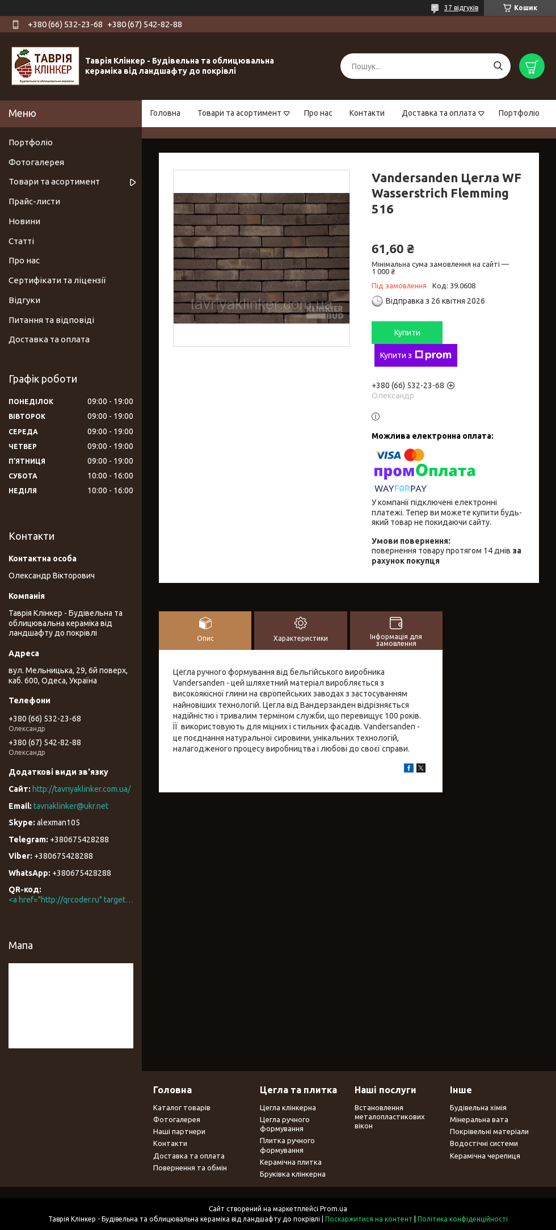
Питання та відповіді (51, 320)
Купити (407, 332)
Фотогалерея (36, 162)
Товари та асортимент (239, 112)
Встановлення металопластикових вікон (390, 1116)
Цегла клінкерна (288, 1107)
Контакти (367, 112)
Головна (165, 112)
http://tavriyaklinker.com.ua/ (81, 789)
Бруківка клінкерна (293, 1174)
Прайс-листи (34, 201)
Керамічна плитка (291, 1162)
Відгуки (24, 300)
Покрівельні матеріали (489, 1131)
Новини (24, 221)
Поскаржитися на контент (368, 1219)
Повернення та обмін (190, 1168)
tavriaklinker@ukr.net (70, 806)
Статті (21, 241)
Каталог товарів (181, 1107)
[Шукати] (498, 66)
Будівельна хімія (478, 1107)
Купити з (416, 355)
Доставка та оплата (439, 112)
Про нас (318, 112)
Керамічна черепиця (485, 1156)
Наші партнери (179, 1131)
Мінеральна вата (479, 1119)
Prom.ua (333, 1208)
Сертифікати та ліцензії (57, 280)
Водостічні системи (484, 1143)
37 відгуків (461, 7)
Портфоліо (519, 112)
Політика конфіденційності (463, 1219)
